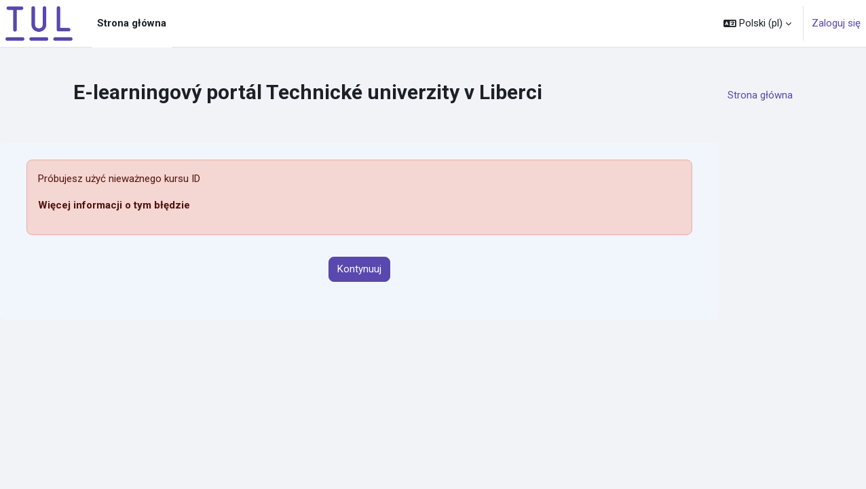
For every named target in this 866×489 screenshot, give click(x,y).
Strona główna (760, 95)
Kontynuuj (359, 269)
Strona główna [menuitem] (131, 23)
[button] (757, 23)
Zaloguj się (836, 23)
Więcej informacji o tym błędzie (114, 205)
